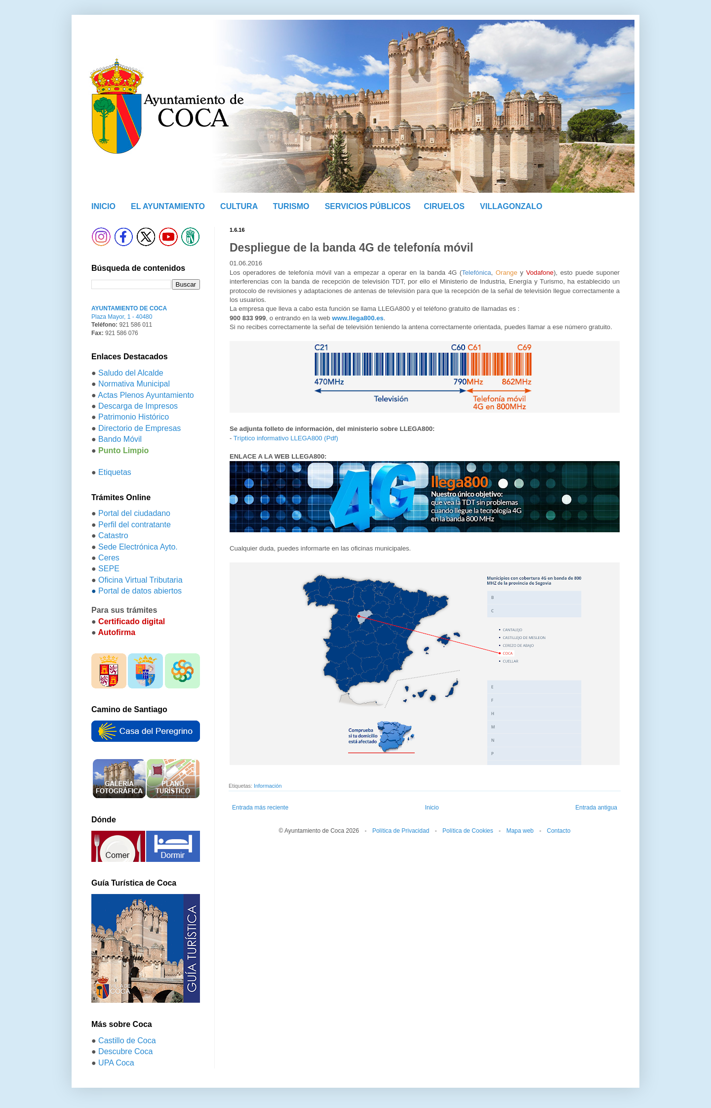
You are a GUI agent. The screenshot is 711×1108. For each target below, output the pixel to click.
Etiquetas (114, 472)
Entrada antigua (596, 807)
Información (267, 786)
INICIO (103, 206)
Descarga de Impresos (138, 406)
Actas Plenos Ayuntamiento (146, 395)
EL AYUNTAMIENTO (168, 206)
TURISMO (291, 206)
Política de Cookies (467, 830)
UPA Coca (116, 1063)
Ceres (108, 558)
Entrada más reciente (260, 807)
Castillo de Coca (127, 1040)
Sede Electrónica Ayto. (138, 547)
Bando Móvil (120, 439)
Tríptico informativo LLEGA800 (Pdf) (286, 438)
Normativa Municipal (134, 384)
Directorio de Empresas (139, 428)
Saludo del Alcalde (130, 373)
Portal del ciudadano (134, 513)
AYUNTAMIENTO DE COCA (129, 308)
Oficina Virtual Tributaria (140, 580)
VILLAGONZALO (511, 206)
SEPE (108, 568)
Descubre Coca (125, 1051)
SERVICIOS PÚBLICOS (368, 206)
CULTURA (239, 206)
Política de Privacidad (400, 830)
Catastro (113, 535)
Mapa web (519, 830)
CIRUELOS (444, 206)
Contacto (558, 830)
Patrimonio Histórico (133, 417)
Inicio (432, 807)
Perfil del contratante (134, 524)
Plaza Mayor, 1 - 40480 (121, 316)
